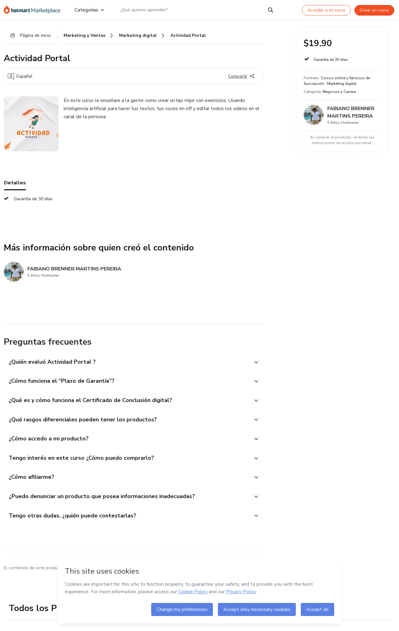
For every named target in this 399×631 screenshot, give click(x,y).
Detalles (15, 183)
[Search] (270, 10)
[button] (126, 363)
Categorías (89, 10)
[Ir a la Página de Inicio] (34, 10)
